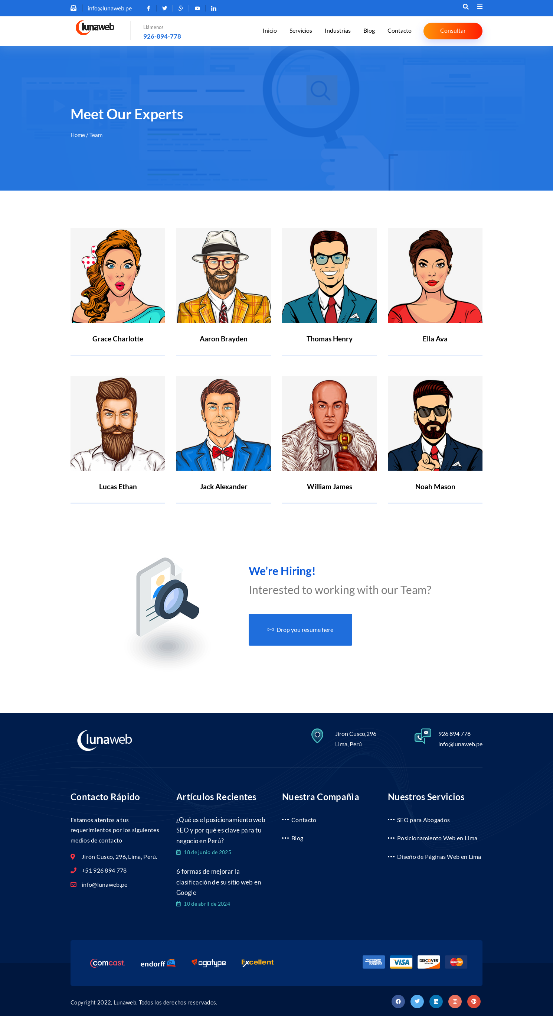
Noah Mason (435, 485)
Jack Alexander (224, 485)
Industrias (341, 31)
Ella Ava (435, 338)
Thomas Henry (330, 338)
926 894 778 (454, 730)
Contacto (400, 31)
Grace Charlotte (117, 338)
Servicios (306, 31)
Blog (371, 31)
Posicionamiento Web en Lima (437, 834)
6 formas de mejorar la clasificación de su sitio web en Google (218, 880)
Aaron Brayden (224, 338)
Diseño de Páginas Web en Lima (439, 853)
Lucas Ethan (118, 485)
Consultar (453, 30)
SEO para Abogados (423, 816)
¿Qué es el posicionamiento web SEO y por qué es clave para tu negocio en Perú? (220, 828)
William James (329, 485)
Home (78, 135)
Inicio (276, 31)
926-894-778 (162, 36)
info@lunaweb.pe (460, 740)
